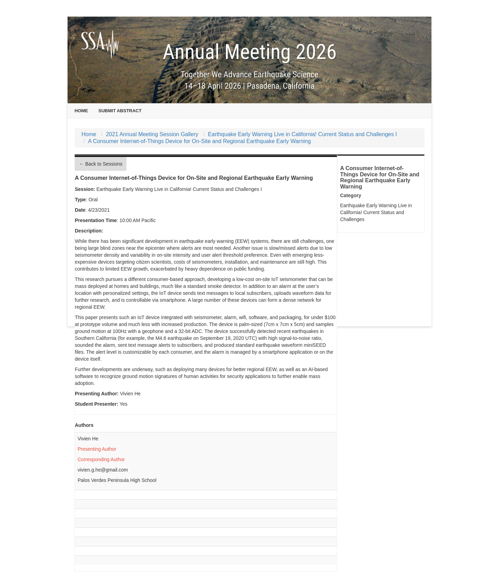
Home (81, 110)
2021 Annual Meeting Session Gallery (152, 134)
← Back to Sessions (100, 164)
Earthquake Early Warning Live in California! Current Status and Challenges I (302, 134)
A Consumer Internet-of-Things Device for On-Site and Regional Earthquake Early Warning (199, 141)
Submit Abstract (119, 110)
